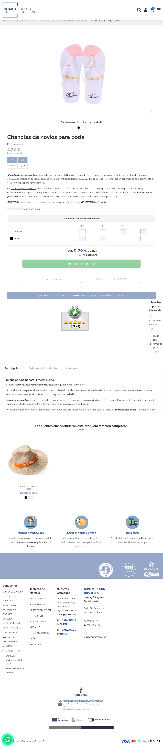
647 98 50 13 (92, 624)
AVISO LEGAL (10, 605)
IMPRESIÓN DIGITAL (41, 610)
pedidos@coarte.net (95, 636)
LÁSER (34, 638)
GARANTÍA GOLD (11, 627)
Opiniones (71, 368)
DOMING (35, 627)
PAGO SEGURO (10, 632)
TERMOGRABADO (40, 633)
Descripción (12, 368)
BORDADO (36, 644)
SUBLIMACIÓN (39, 604)
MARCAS (7, 646)
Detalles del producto (42, 368)
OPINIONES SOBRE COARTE (14, 670)
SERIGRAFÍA (37, 598)
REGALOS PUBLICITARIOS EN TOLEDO (14, 660)
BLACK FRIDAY (12, 651)
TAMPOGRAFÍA (39, 621)
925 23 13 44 (92, 620)
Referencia (12, 144)
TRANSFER (37, 616)
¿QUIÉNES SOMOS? (13, 591)
